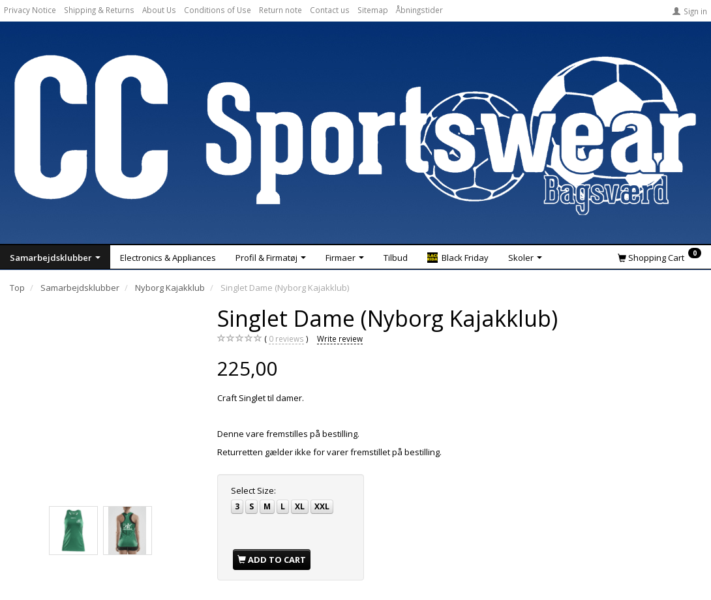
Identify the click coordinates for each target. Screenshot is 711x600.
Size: (253, 490)
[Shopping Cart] (659, 257)
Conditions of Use (217, 10)
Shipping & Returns (99, 10)
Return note (280, 10)
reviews (286, 338)
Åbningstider (419, 10)
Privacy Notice (30, 10)
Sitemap (372, 10)
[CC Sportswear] (355, 135)
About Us (159, 10)
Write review (340, 338)
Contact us (330, 10)
